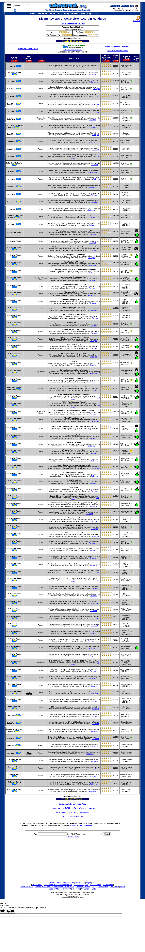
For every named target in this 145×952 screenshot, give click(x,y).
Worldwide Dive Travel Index (81, 825)
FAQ (69, 889)
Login (132, 6)
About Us (76, 889)
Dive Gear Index (26, 887)
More (96, 14)
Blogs (89, 14)
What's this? (136, 21)
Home (32, 14)
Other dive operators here (117, 51)
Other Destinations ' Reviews (117, 46)
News (82, 14)
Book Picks (114, 887)
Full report (92, 67)
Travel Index (37, 885)
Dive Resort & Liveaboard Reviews (58, 885)
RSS (64, 889)
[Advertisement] (72, 860)
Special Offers (54, 889)
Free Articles (103, 887)
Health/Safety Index (43, 887)
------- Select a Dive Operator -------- (59, 41)
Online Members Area (65, 882)
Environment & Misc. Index (63, 887)
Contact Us (85, 889)
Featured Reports (81, 885)
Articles (74, 14)
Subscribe (124, 6)
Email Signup (114, 6)
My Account (80, 882)
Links (94, 889)
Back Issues (108, 885)
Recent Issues (95, 885)
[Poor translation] (10, 911)
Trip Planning (62, 14)
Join (94, 882)
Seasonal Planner (83, 887)
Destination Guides (46, 14)
